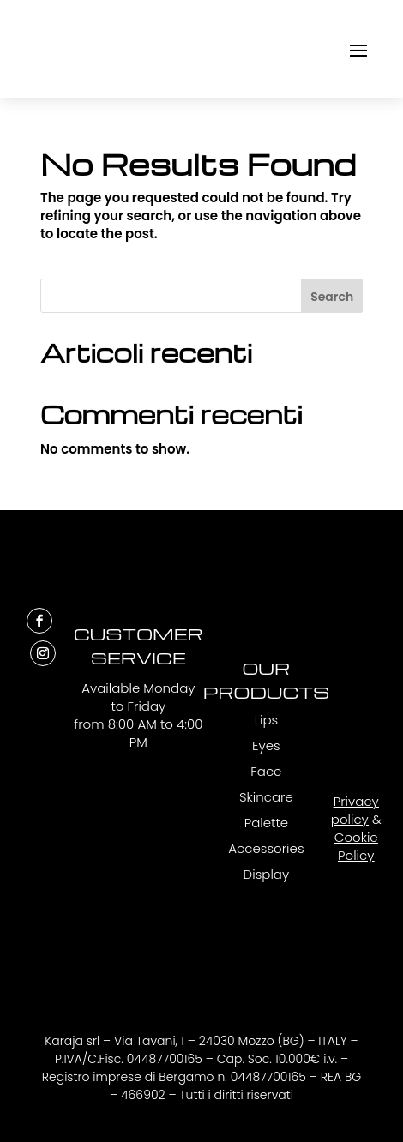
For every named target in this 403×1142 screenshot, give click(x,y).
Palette (266, 823)
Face (265, 771)
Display (267, 874)
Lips (267, 720)
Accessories (266, 848)
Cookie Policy (356, 846)
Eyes (266, 745)
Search (331, 296)
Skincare (266, 797)
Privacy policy (355, 810)
